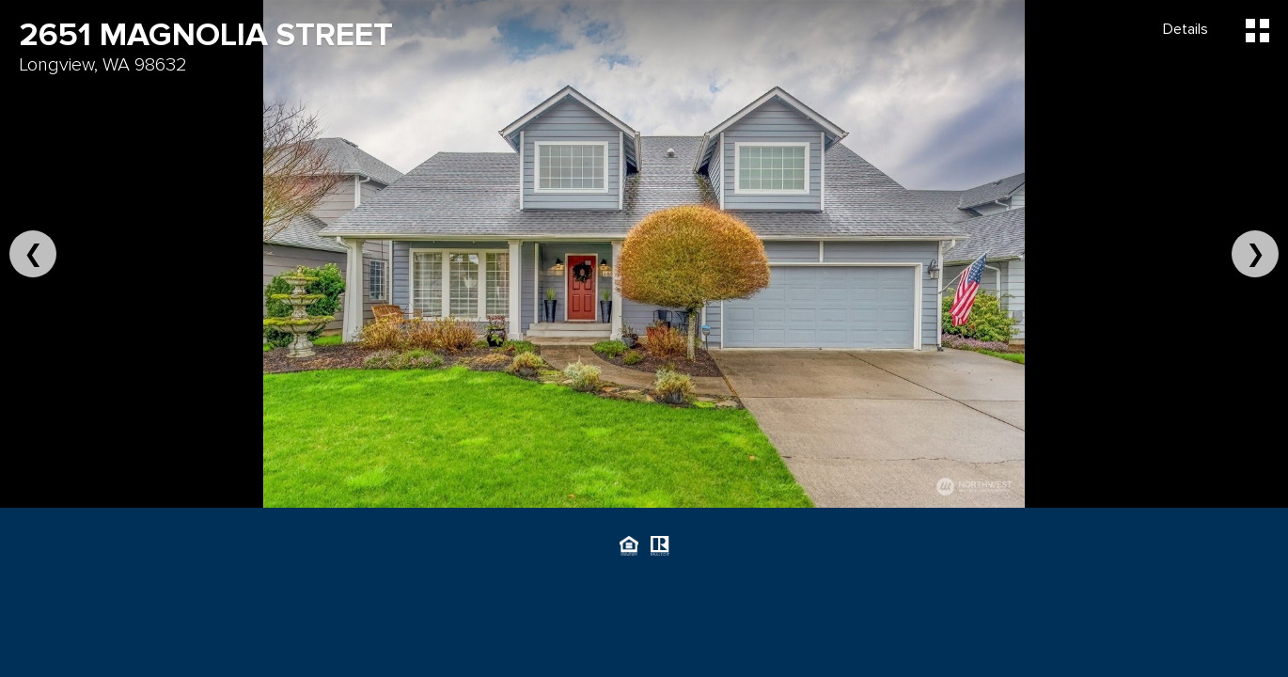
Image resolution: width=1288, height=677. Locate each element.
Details (1185, 29)
